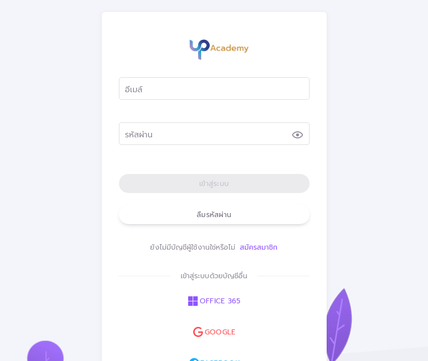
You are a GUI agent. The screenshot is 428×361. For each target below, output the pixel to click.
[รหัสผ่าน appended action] (298, 135)
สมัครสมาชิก (259, 247)
